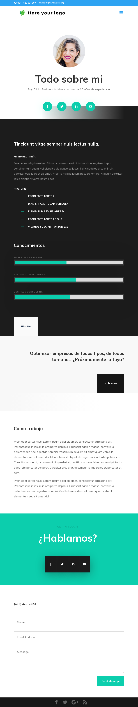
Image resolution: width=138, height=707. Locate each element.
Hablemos (111, 383)
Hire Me (26, 326)
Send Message (110, 681)
